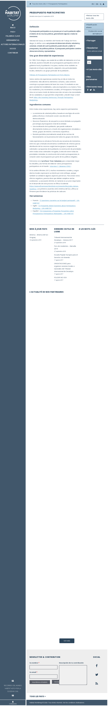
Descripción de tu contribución (71, 663)
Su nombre (34, 663)
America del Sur (42, 235)
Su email (33, 672)
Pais (12, 32)
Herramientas (12, 40)
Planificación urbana (91, 26)
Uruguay (33, 237)
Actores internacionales (13, 44)
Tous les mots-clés (39, 4)
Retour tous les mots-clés (92, 16)
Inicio (12, 26)
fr (93, 4)
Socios (13, 48)
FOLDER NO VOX (60, 277)
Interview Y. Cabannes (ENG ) (60, 166)
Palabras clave (13, 36)
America (32, 235)
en (97, 4)
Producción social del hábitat (95, 32)
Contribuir (13, 53)
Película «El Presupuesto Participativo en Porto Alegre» (50, 75)
